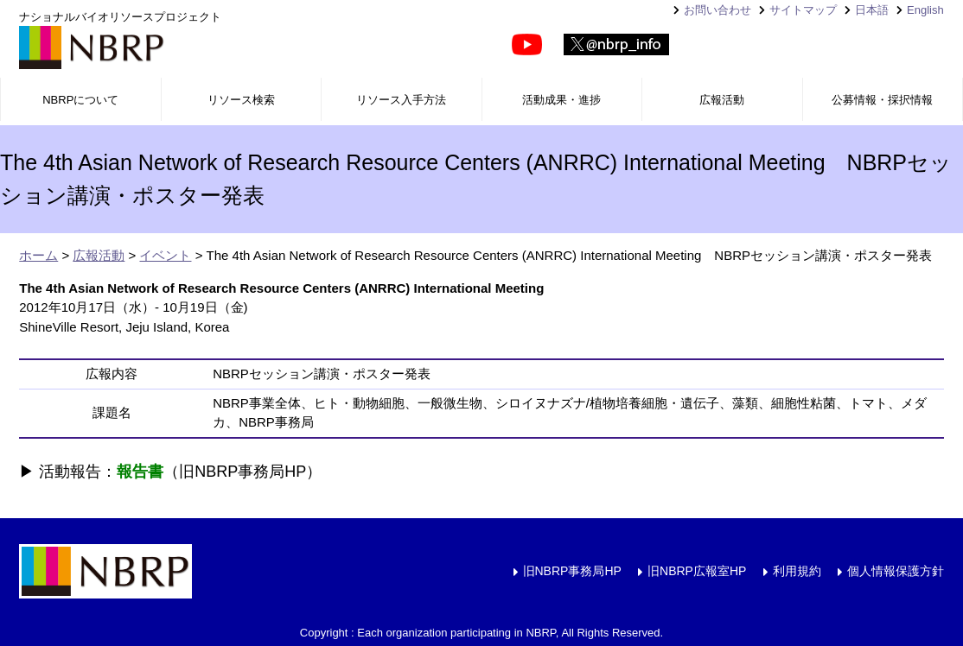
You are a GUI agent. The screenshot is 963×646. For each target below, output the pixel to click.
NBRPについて (80, 99)
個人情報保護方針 (895, 571)
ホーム (38, 255)
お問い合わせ (717, 9)
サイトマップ (803, 9)
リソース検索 (241, 99)
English (925, 9)
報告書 (140, 471)
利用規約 (797, 571)
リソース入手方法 (401, 99)
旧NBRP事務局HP (572, 571)
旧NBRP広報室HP (696, 571)
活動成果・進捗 (561, 99)
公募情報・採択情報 (882, 99)
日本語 (872, 9)
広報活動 (721, 99)
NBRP (91, 47)
